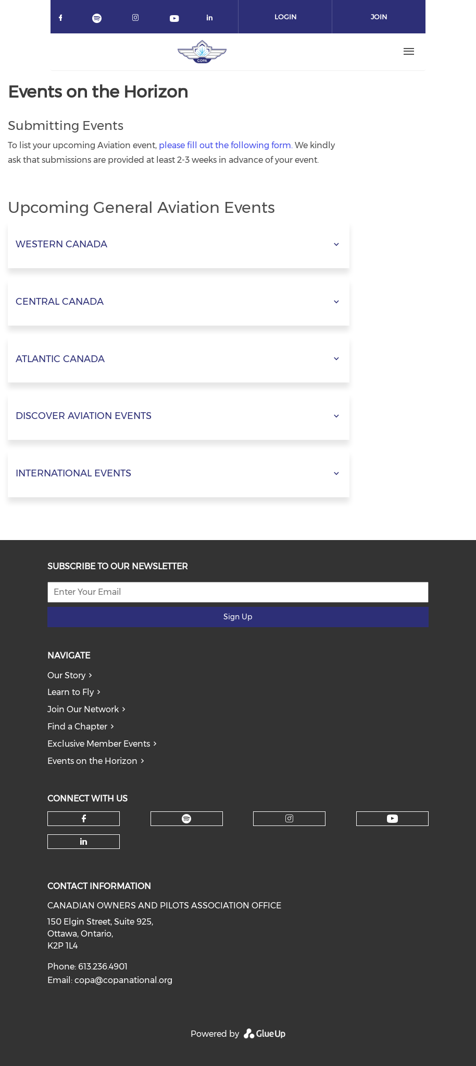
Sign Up (237, 616)
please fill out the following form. (226, 145)
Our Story (66, 675)
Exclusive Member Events (98, 744)
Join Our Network (83, 709)
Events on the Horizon (92, 761)
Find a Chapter (77, 727)
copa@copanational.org (123, 980)
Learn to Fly (70, 692)
